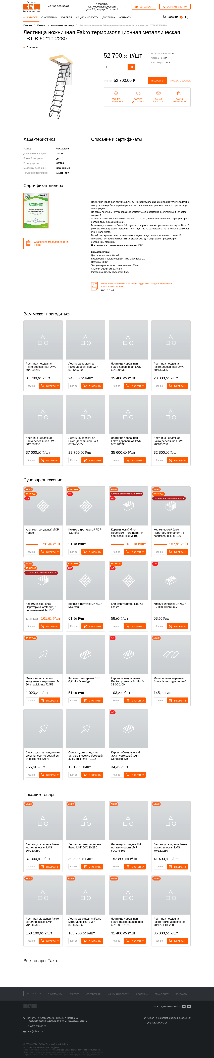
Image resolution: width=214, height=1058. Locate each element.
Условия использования (89, 1050)
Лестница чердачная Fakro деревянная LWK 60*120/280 (83, 367)
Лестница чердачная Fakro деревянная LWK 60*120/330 (126, 367)
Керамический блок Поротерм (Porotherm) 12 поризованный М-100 (42, 607)
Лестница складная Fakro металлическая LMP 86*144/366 (84, 922)
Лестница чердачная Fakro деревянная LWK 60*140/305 (83, 441)
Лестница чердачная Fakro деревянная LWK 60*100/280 (41, 367)
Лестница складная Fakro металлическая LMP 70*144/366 (42, 922)
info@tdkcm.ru (35, 1031)
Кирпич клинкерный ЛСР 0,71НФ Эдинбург (84, 680)
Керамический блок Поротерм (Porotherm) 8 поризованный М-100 (169, 533)
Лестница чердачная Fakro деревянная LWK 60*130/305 (169, 367)
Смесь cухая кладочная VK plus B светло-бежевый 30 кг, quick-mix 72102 (85, 755)
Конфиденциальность (66, 1050)
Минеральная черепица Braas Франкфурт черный (170, 680)
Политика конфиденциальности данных (42, 1047)
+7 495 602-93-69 (58, 6)
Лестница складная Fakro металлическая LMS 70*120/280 (170, 847)
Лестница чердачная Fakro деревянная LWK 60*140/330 (126, 441)
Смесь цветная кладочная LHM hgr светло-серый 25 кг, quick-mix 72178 (43, 755)
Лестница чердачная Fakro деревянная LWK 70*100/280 (169, 441)
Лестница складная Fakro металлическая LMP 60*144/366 (127, 847)
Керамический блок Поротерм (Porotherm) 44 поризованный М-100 (127, 533)
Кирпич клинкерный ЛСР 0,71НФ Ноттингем (170, 605)
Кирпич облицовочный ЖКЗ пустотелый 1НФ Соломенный (125, 755)
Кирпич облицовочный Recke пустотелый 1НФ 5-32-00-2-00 (127, 681)
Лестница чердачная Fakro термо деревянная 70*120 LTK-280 (170, 922)
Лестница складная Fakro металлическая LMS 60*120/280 (42, 847)
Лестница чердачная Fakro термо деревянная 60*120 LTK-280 (127, 922)
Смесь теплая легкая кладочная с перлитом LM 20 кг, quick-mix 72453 (42, 681)
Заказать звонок (180, 80)
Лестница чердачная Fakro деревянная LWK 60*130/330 (41, 441)
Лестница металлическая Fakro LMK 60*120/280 (84, 846)
